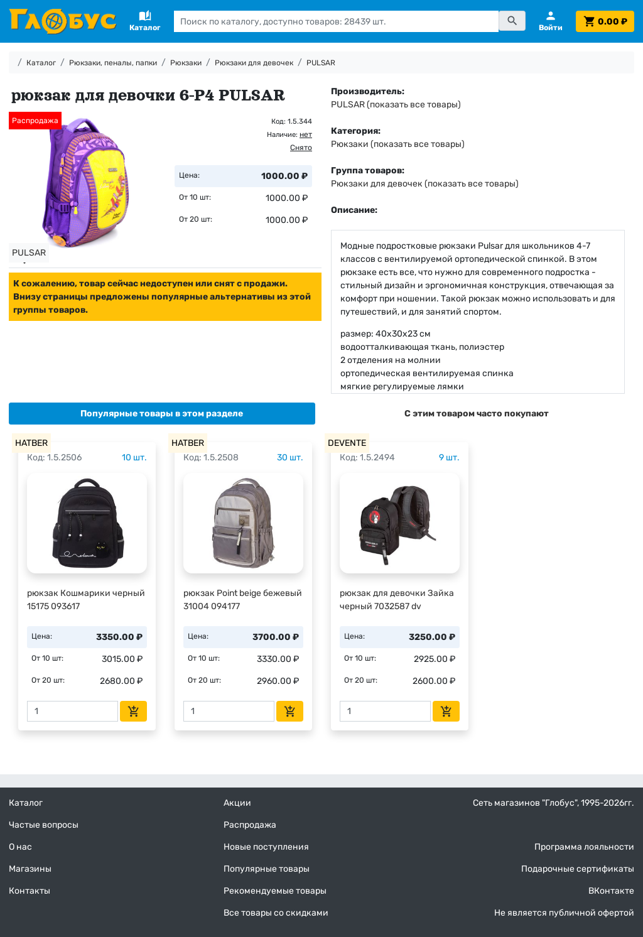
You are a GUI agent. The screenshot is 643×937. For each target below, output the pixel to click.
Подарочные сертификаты (577, 869)
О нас (20, 847)
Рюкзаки (186, 62)
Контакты (29, 891)
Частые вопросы (43, 825)
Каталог (41, 62)
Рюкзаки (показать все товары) (398, 144)
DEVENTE (347, 443)
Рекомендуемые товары (275, 891)
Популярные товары (267, 869)
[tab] (162, 414)
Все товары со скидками (276, 912)
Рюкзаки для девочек (254, 62)
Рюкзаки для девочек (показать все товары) (425, 183)
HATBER (31, 443)
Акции (237, 803)
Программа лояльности (584, 847)
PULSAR (320, 62)
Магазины (30, 869)
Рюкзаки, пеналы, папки (113, 62)
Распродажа (250, 825)
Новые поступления (266, 847)
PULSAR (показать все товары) (396, 104)
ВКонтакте (611, 891)
